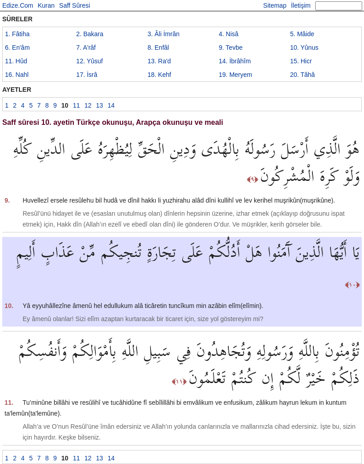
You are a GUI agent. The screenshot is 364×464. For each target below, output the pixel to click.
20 (302, 74)
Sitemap (274, 5)
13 (159, 61)
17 (87, 74)
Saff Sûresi (74, 5)
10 (304, 47)
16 (16, 74)
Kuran (46, 5)
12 (89, 61)
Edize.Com (17, 5)
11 (16, 61)
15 (301, 61)
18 (159, 74)
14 (235, 61)
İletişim (301, 5)
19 (235, 74)
